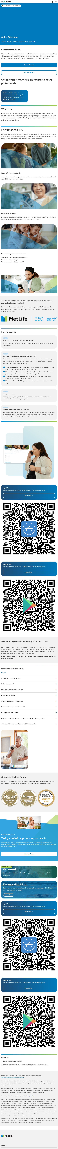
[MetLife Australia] (7, 1137)
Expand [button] (3, 673)
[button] (2, 2)
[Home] (3, 6)
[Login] (54, 2)
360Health (8, 5)
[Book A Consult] (29, 65)
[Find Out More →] (29, 72)
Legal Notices (31, 1096)
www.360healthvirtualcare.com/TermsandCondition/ (12, 1077)
